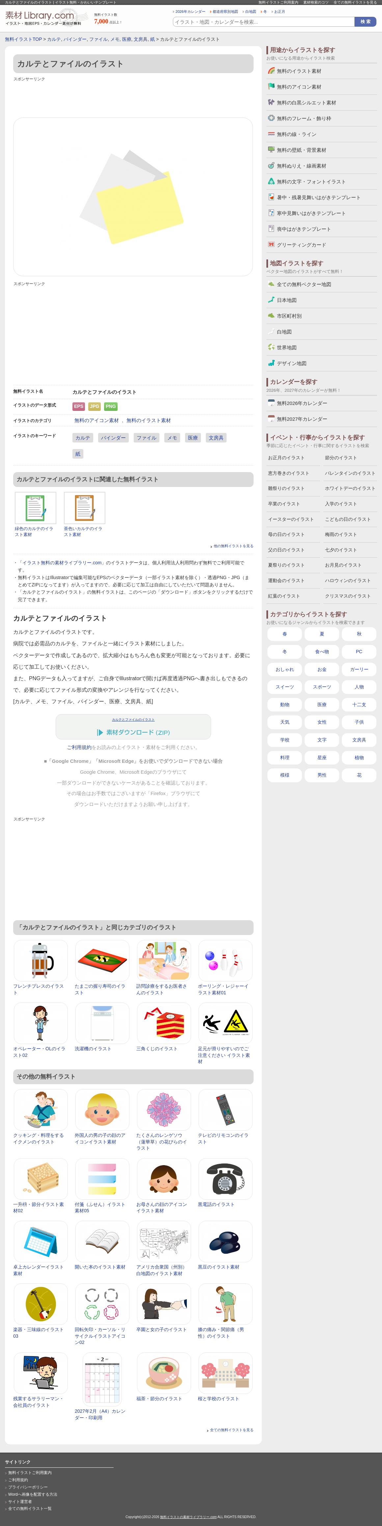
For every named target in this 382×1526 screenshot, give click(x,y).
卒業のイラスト (284, 503)
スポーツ (322, 686)
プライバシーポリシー (28, 1487)
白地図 (250, 11)
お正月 (279, 11)
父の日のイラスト (286, 549)
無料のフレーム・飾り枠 (304, 118)
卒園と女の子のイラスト (161, 1329)
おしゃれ (285, 669)
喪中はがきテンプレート (304, 229)
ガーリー (359, 669)
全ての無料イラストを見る (355, 2)
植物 (359, 757)
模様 (284, 775)
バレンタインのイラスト (350, 473)
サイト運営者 (20, 1501)
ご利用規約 (79, 747)
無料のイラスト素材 (148, 420)
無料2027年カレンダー (302, 419)
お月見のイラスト (343, 565)
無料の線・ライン (296, 134)
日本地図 (287, 300)
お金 (322, 669)
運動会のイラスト (286, 580)
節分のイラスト (341, 457)
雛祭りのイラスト (286, 488)
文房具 (141, 39)
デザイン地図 (292, 363)
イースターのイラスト (291, 519)
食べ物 (322, 651)
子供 (359, 722)
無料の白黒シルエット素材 (306, 102)
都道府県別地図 (225, 11)
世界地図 (287, 347)
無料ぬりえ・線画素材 (301, 166)
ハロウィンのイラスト (348, 580)
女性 (322, 722)
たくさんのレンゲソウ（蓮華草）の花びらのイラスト (161, 1142)
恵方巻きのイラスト (289, 473)
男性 (322, 775)
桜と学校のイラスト (218, 1398)
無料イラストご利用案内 (278, 2)
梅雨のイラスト (341, 534)
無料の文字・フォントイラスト (311, 181)
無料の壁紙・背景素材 (301, 150)
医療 (126, 39)
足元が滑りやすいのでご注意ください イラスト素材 (224, 1055)
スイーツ (285, 686)
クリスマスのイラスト (348, 596)
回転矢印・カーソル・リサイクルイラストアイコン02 (100, 1336)
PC (359, 651)
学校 (284, 739)
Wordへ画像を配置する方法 (32, 1494)
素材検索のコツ (316, 2)
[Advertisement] (133, 98)
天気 (284, 722)
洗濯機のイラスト (93, 1048)
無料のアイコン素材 (96, 420)
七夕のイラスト (341, 549)
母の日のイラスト (286, 534)
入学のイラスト (341, 503)
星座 (322, 757)
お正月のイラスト (286, 457)
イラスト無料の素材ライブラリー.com (61, 562)
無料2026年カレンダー (302, 403)
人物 (359, 686)
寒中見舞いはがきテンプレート (311, 213)
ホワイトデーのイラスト (350, 488)
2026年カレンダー (190, 11)
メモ (115, 39)
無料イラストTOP (23, 39)
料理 (284, 757)
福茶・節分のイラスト (159, 1398)
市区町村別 (289, 316)
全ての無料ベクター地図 (304, 284)
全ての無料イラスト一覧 (30, 1508)
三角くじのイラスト (157, 1048)
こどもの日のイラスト (348, 519)
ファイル (98, 39)
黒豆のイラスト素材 (218, 1267)
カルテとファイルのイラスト (133, 719)
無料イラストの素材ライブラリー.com (188, 1517)
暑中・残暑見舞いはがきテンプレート (319, 197)
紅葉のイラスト (284, 596)
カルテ (54, 39)
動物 (284, 704)
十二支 (359, 704)
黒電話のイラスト (216, 1204)
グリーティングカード (301, 245)
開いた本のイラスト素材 (100, 1267)
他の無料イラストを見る (234, 546)
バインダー (75, 39)
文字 (322, 739)
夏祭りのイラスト (286, 565)
